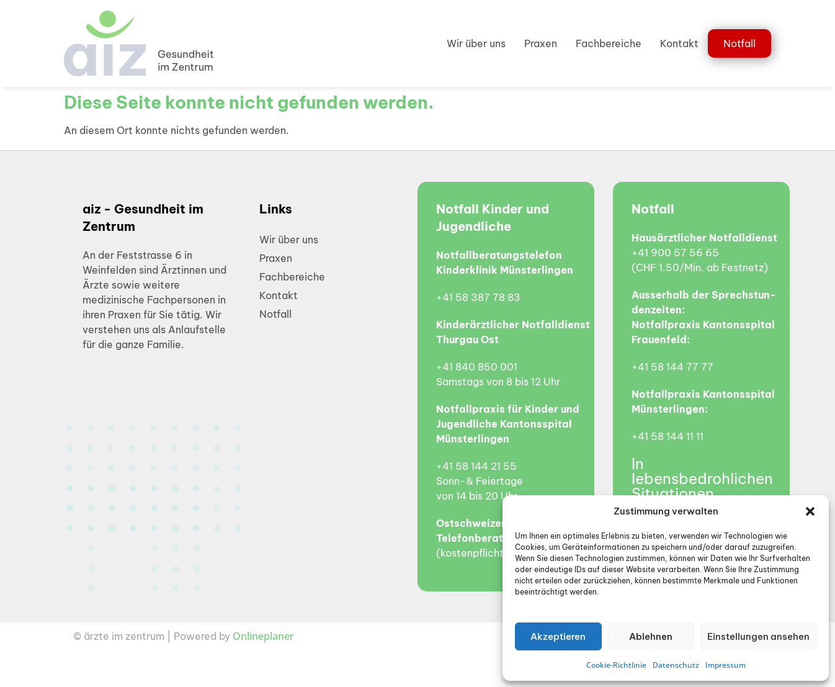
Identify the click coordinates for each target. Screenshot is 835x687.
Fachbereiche (608, 43)
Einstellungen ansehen (758, 636)
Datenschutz (676, 665)
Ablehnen (650, 636)
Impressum (725, 665)
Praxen (540, 43)
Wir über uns (476, 43)
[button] (810, 511)
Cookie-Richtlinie (616, 665)
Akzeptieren (558, 636)
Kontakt (679, 43)
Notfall (739, 43)
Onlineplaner (263, 636)
